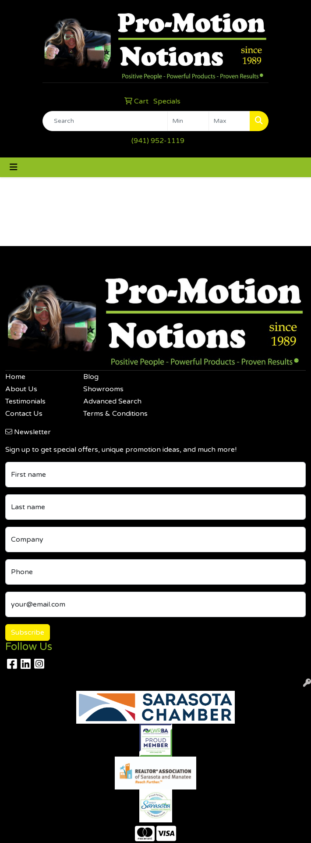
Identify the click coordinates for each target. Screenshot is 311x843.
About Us (21, 389)
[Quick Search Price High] (229, 121)
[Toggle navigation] (13, 167)
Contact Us (23, 413)
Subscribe (27, 632)
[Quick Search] (105, 121)
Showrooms (103, 389)
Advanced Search (112, 401)
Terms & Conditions (115, 413)
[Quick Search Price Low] (188, 121)
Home (15, 376)
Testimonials (25, 401)
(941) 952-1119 (157, 140)
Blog (91, 376)
